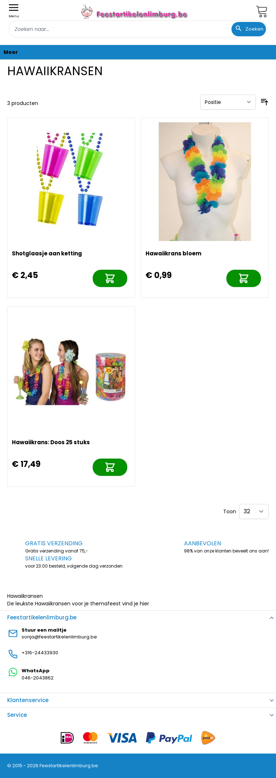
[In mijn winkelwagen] (110, 278)
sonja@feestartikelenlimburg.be (59, 636)
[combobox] (138, 29)
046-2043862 (38, 677)
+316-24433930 (40, 652)
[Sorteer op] (228, 102)
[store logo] (135, 11)
